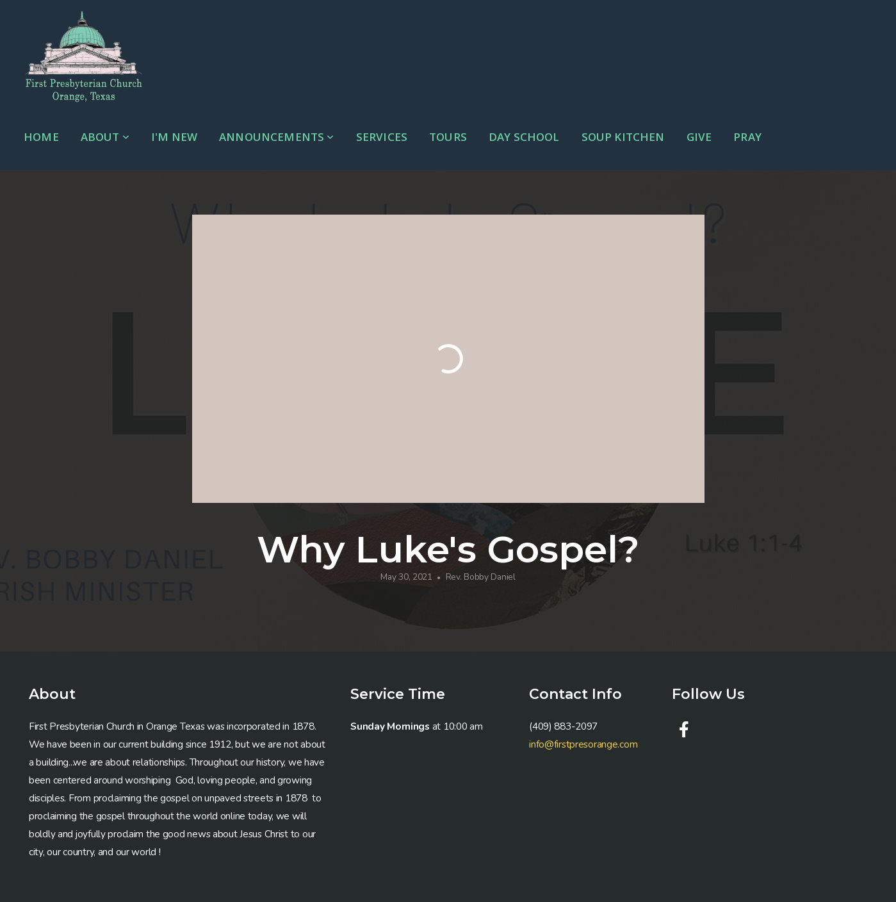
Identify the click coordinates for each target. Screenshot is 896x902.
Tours (448, 136)
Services (381, 136)
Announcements (276, 136)
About (105, 136)
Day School (524, 136)
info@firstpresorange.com (583, 744)
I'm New (174, 136)
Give (699, 136)
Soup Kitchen (623, 136)
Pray (747, 136)
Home (41, 136)
